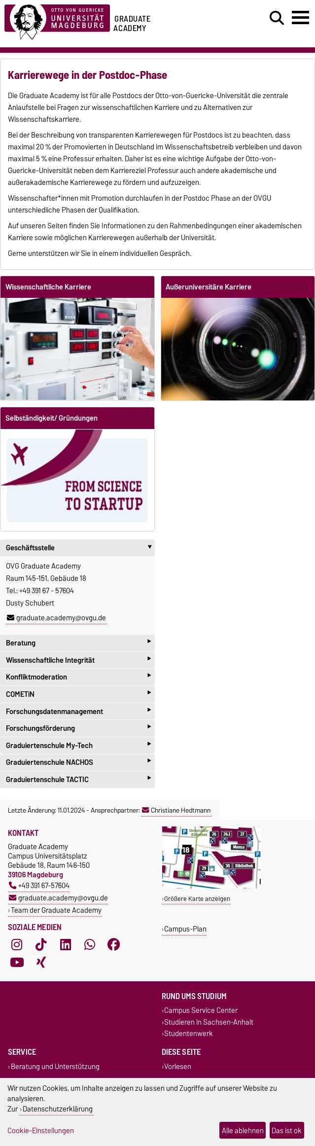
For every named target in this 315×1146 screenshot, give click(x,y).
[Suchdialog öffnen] (277, 18)
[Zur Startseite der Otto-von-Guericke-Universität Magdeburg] (57, 20)
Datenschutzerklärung (58, 1109)
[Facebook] (114, 945)
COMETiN (78, 694)
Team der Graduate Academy (56, 910)
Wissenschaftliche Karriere (48, 287)
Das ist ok (287, 1130)
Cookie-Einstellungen (40, 1130)
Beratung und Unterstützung (55, 1066)
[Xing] (41, 962)
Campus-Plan (185, 929)
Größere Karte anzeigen (197, 899)
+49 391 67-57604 (39, 885)
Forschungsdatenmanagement (78, 711)
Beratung (78, 643)
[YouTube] (17, 962)
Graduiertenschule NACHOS (78, 762)
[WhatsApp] (90, 945)
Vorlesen (177, 1066)
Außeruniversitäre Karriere (208, 287)
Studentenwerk (188, 1033)
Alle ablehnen (243, 1130)
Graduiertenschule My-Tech (78, 745)
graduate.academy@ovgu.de (56, 618)
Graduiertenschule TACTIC (78, 779)
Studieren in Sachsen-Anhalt (208, 1022)
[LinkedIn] (65, 945)
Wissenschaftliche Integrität (78, 660)
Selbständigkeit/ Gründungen (51, 418)
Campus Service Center (201, 1010)
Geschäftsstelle (80, 548)
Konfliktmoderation (78, 677)
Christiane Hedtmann (176, 810)
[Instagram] (17, 945)
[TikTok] (41, 945)
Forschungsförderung (78, 728)
